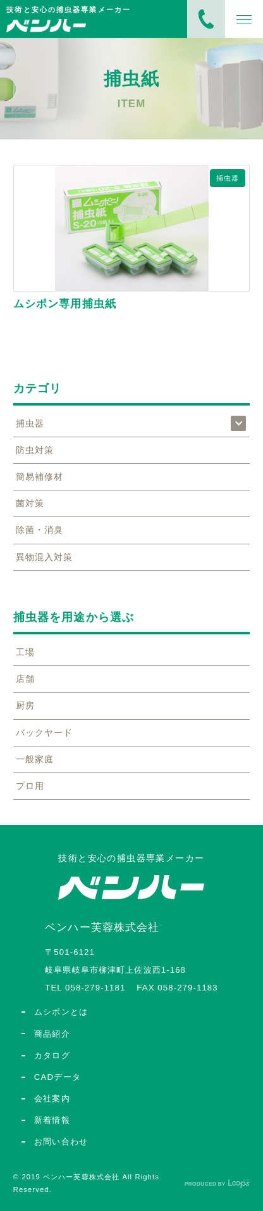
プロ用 (30, 786)
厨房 (25, 705)
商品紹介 (52, 1034)
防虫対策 (35, 450)
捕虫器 (227, 178)
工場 (25, 652)
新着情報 (52, 1120)
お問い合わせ (61, 1141)
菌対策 (30, 503)
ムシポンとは (61, 1011)
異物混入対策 (44, 557)
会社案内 (52, 1098)
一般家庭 (35, 759)
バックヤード (44, 732)
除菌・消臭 (40, 530)
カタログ (52, 1055)
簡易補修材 (40, 476)
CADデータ (58, 1077)
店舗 (25, 679)
